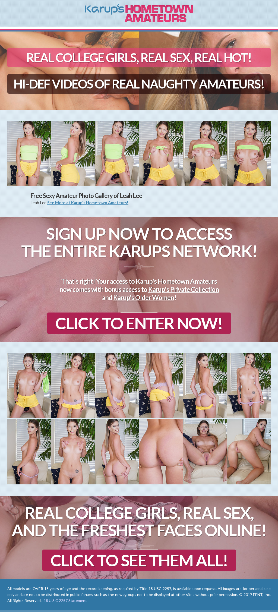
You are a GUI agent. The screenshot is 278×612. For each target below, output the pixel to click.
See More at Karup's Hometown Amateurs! (87, 202)
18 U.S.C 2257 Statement (65, 600)
